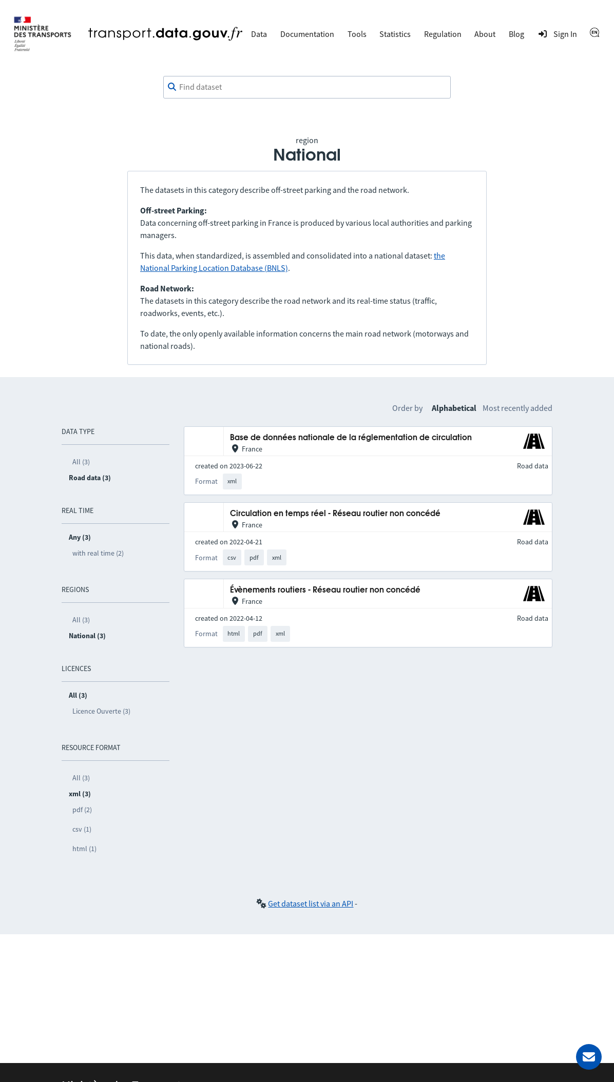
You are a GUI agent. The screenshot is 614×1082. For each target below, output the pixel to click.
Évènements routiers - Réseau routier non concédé (325, 590)
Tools (357, 34)
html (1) (84, 848)
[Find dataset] (307, 87)
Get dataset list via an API (310, 903)
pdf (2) (82, 809)
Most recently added (517, 408)
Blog (516, 34)
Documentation (307, 34)
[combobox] (307, 87)
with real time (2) (98, 553)
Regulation (443, 34)
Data (259, 34)
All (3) (81, 461)
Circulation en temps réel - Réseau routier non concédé (335, 514)
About (484, 34)
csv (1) (81, 829)
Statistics (395, 34)
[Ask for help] (589, 1057)
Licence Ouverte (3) (101, 711)
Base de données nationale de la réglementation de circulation (351, 438)
